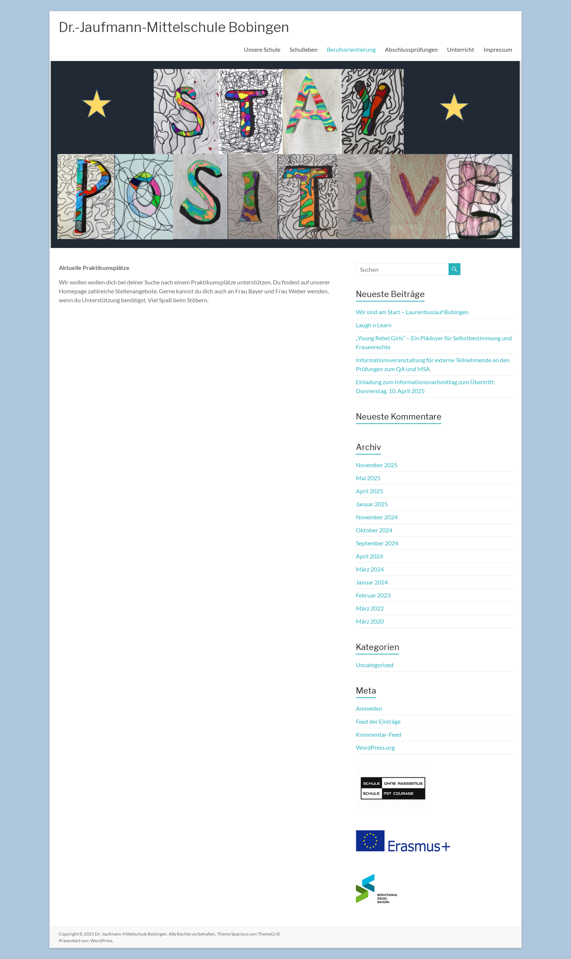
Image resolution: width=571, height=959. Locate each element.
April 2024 (369, 556)
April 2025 (369, 490)
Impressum (498, 49)
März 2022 (370, 608)
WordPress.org (375, 747)
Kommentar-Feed (378, 734)
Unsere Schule (262, 49)
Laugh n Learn (374, 324)
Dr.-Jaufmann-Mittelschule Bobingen (174, 27)
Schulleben (304, 49)
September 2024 (377, 543)
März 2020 (370, 621)
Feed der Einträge (378, 721)
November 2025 (377, 464)
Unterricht (460, 49)
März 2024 (370, 569)
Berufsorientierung (351, 49)
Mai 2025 (368, 477)
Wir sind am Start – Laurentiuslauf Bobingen (412, 311)
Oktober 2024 (374, 529)
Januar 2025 (372, 503)
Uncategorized (374, 664)
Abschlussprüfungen (411, 49)
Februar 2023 (373, 595)
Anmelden (369, 708)
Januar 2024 (372, 582)
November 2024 (377, 516)
